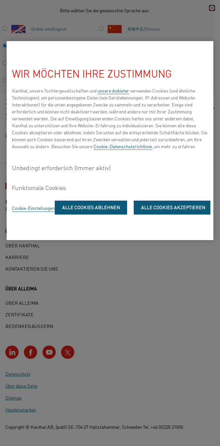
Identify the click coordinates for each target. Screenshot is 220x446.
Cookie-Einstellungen (33, 208)
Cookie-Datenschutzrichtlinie (123, 146)
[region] (110, 140)
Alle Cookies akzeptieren (173, 207)
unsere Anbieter (113, 90)
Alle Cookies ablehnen (91, 207)
